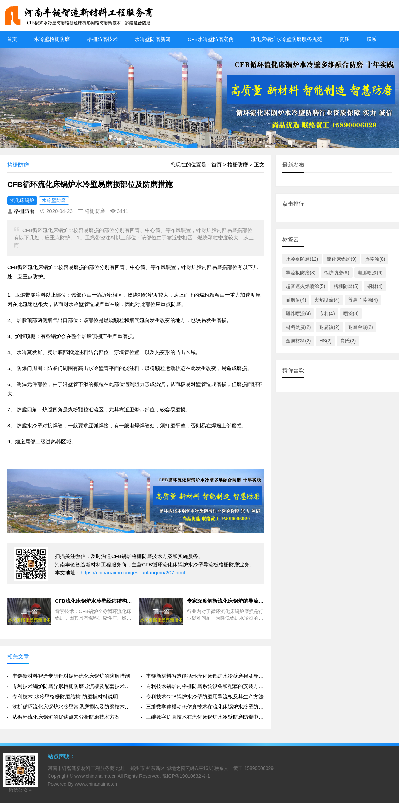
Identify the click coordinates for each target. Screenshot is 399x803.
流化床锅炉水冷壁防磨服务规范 (286, 39)
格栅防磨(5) (346, 286)
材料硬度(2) (298, 327)
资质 (344, 39)
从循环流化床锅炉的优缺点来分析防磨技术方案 (66, 717)
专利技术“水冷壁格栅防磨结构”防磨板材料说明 (65, 696)
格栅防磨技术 (102, 39)
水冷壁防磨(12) (302, 259)
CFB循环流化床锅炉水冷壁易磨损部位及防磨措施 (90, 184)
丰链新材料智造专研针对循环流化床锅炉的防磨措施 (71, 676)
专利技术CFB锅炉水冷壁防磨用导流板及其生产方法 (205, 696)
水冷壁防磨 (54, 200)
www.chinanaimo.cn (95, 776)
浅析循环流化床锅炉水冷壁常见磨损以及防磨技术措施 (71, 707)
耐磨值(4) (296, 300)
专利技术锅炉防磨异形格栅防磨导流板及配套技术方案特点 (71, 686)
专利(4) (327, 313)
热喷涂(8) (375, 259)
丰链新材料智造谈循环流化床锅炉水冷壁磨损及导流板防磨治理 (205, 676)
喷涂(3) (351, 313)
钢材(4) (375, 286)
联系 (372, 39)
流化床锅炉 (22, 200)
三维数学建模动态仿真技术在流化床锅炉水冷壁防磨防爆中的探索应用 (205, 707)
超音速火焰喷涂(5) (305, 286)
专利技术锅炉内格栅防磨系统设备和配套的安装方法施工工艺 (205, 686)
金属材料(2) (298, 341)
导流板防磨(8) (300, 272)
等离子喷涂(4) (363, 300)
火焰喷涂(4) (326, 300)
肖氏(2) (348, 341)
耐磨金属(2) (360, 327)
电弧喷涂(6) (370, 272)
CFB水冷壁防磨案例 (211, 39)
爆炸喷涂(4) (298, 313)
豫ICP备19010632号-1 (186, 776)
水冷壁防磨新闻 (153, 39)
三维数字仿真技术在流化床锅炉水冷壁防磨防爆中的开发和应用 (205, 717)
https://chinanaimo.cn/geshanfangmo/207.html (132, 572)
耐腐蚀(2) (329, 327)
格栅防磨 (237, 164)
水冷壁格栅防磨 (52, 39)
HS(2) (325, 341)
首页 (12, 39)
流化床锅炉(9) (341, 259)
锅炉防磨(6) (336, 272)
